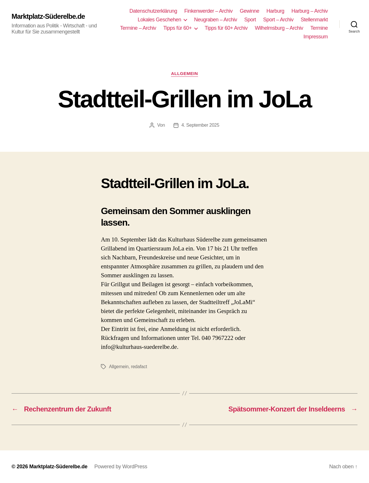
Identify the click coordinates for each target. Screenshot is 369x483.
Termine (319, 28)
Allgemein (184, 73)
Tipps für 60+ (177, 28)
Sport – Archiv (278, 20)
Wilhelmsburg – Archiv (279, 28)
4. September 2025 (200, 125)
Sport (250, 20)
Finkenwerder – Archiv (208, 11)
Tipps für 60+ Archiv (226, 28)
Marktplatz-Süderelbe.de (48, 16)
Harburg (275, 11)
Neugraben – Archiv (215, 20)
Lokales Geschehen (159, 20)
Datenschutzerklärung (153, 11)
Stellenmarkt (314, 20)
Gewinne (249, 11)
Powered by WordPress (120, 466)
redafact (139, 366)
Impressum (315, 37)
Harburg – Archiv (309, 11)
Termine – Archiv (138, 28)
